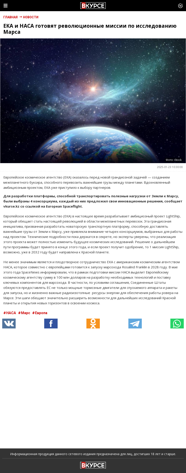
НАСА (11, 313)
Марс (26, 313)
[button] (51, 323)
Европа (41, 313)
